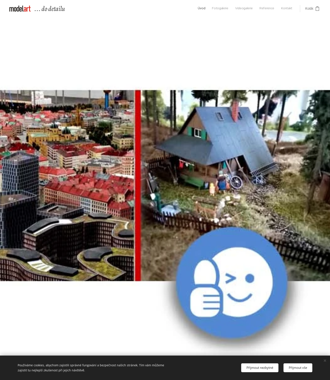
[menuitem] (266, 8)
